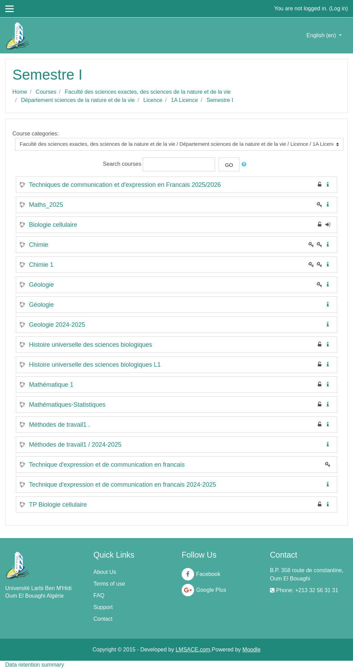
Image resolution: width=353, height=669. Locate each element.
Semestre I (219, 100)
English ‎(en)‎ (321, 35)
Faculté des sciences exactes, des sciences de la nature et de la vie (148, 92)
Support (103, 607)
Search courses (122, 164)
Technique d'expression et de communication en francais (107, 464)
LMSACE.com (192, 649)
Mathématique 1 (51, 384)
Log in (338, 8)
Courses (46, 92)
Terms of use (109, 584)
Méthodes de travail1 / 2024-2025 (75, 444)
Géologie (41, 284)
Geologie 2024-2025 (57, 324)
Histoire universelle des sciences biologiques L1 (95, 364)
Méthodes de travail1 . (59, 424)
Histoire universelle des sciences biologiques (90, 344)
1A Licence (184, 100)
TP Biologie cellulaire (58, 504)
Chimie (38, 244)
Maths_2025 (46, 204)
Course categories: (35, 133)
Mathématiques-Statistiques (67, 404)
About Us (104, 572)
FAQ (98, 595)
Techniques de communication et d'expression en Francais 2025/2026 (125, 184)
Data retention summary (34, 665)
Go (229, 165)
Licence (152, 100)
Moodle (251, 649)
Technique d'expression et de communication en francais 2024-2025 (122, 484)
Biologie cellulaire (53, 224)
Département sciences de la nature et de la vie (78, 100)
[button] (245, 164)
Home (19, 92)
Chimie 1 (41, 264)
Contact (102, 619)
